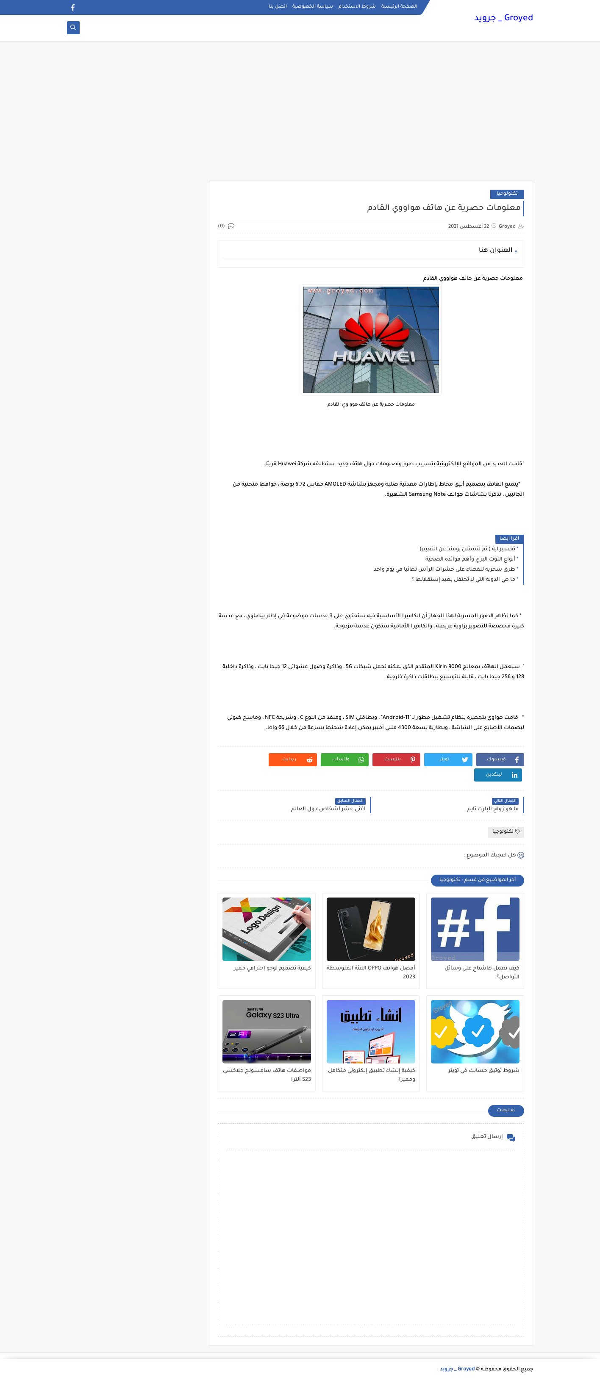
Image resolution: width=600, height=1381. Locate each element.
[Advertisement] (300, 115)
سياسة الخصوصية (312, 6)
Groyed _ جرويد (503, 19)
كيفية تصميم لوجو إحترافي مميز (272, 969)
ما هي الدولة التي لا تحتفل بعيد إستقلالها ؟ (463, 580)
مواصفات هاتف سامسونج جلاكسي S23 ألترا (267, 1075)
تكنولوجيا (507, 194)
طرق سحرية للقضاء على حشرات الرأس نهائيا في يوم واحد (444, 570)
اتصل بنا (278, 6)
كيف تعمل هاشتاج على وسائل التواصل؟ (481, 973)
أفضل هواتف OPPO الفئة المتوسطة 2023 (371, 973)
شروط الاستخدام (357, 6)
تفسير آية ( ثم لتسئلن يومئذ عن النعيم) (467, 549)
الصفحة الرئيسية (399, 6)
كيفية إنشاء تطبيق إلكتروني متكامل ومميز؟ (371, 1075)
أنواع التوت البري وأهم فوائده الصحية (470, 560)
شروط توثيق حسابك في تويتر (483, 1071)
